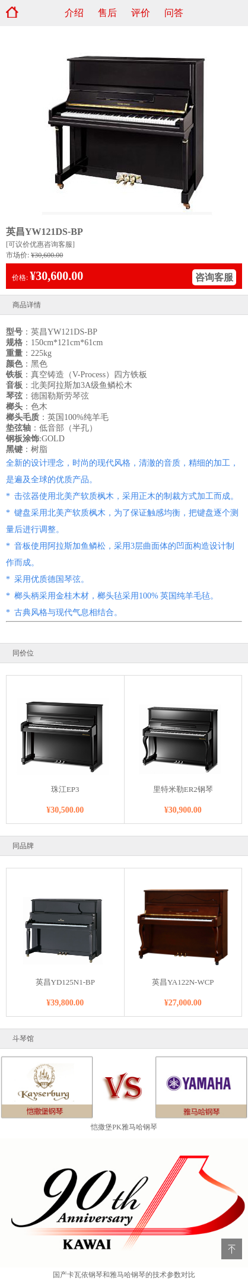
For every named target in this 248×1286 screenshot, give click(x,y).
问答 (173, 13)
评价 (140, 13)
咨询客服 (214, 277)
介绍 (74, 13)
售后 (107, 13)
